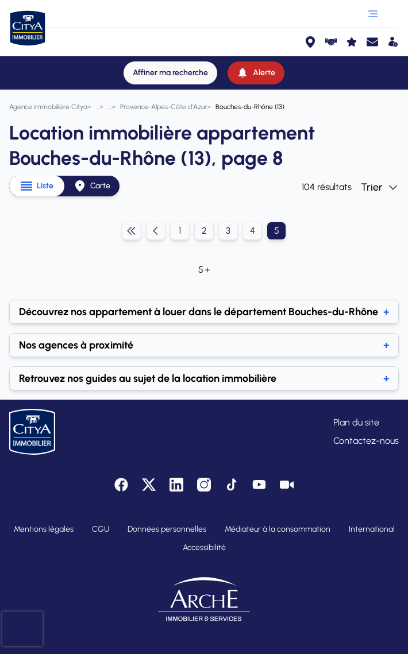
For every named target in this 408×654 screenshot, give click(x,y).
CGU (100, 529)
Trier (380, 187)
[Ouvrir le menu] (373, 14)
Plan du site (356, 422)
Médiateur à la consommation (277, 529)
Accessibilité (204, 547)
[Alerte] (256, 73)
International (372, 529)
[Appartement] (109, 107)
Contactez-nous (366, 440)
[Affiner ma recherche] (170, 73)
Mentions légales (44, 529)
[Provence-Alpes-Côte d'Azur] (163, 107)
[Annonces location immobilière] (97, 107)
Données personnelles (167, 529)
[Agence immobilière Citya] (48, 107)
